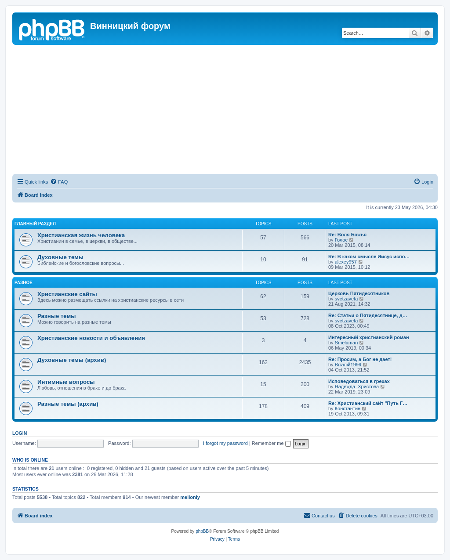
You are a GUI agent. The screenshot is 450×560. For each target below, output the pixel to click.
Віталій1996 (348, 364)
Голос (341, 239)
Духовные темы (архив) (71, 360)
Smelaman (346, 342)
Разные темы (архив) (67, 404)
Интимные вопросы (65, 382)
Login (19, 433)
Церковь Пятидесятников (358, 293)
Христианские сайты (67, 294)
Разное (24, 282)
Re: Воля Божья (347, 234)
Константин (347, 408)
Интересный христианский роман (368, 337)
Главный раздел (35, 223)
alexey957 (346, 261)
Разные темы (56, 316)
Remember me (271, 443)
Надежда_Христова (357, 386)
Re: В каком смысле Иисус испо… (369, 256)
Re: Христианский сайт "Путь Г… (367, 403)
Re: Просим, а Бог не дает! (360, 359)
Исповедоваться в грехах (359, 381)
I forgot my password (225, 443)
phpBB (202, 531)
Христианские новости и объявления (91, 338)
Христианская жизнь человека (81, 235)
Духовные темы (60, 257)
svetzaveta (346, 298)
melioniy (190, 497)
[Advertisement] (225, 110)
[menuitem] (59, 182)
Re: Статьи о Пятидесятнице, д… (367, 315)
